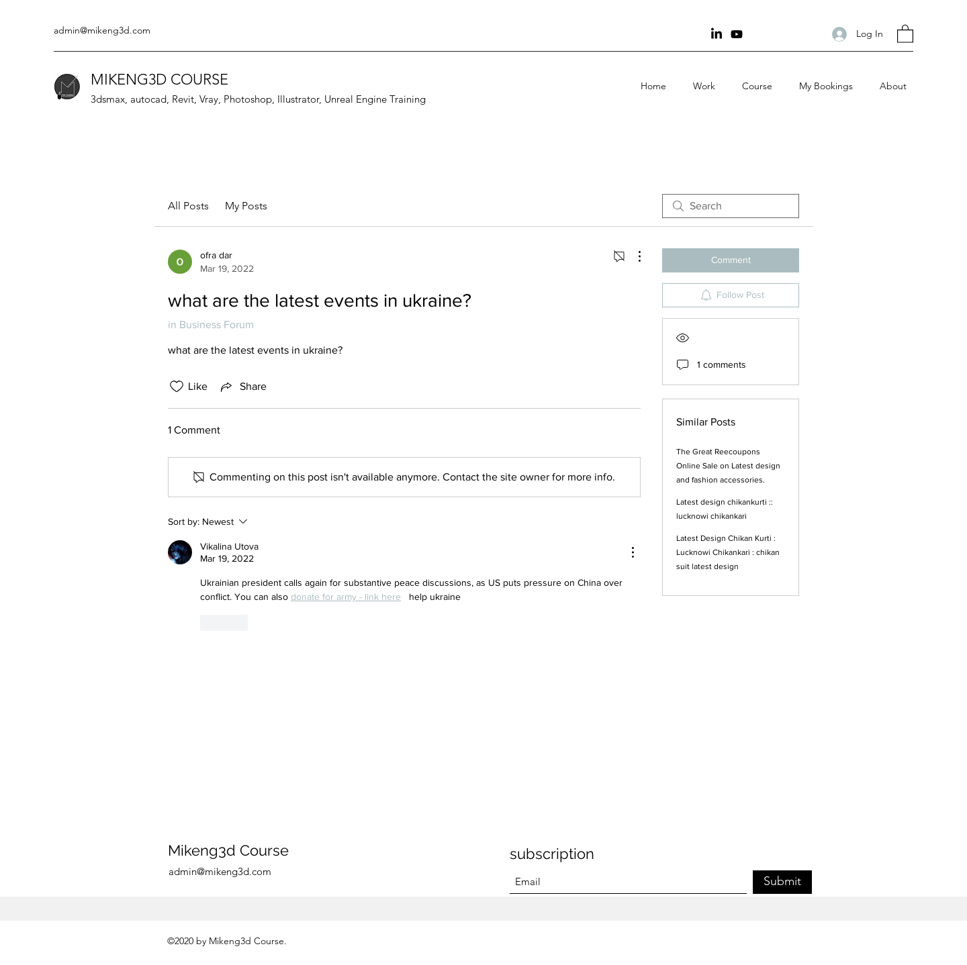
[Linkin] (716, 34)
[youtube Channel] (736, 34)
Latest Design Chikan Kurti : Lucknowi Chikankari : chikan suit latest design (728, 552)
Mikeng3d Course (228, 850)
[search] (730, 206)
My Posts (246, 205)
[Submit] (782, 882)
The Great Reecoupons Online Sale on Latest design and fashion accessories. (728, 466)
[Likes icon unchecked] (176, 386)
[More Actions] (633, 256)
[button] (905, 33)
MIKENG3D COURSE (159, 79)
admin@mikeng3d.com (102, 30)
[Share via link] (242, 386)
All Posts (188, 205)
